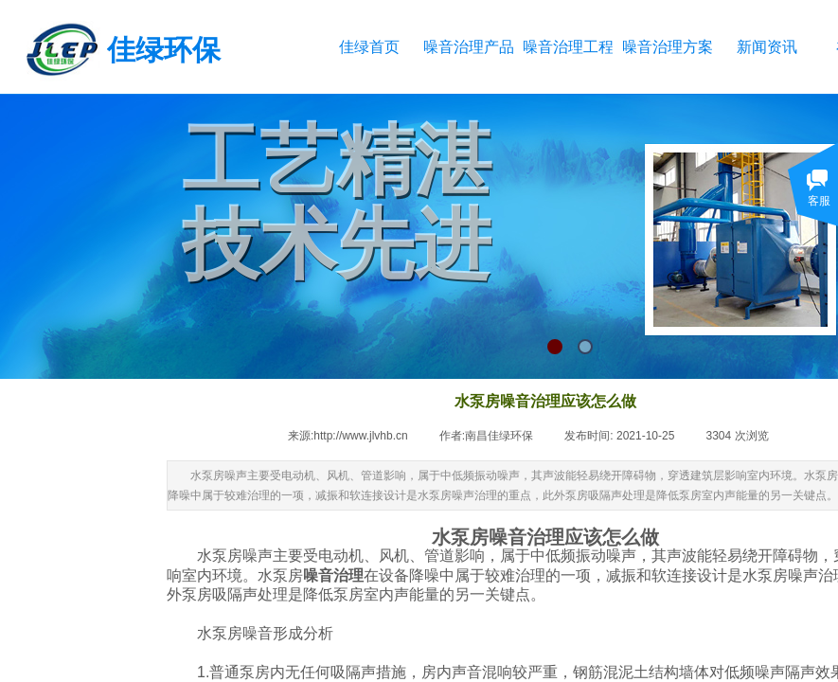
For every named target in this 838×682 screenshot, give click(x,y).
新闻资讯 (767, 47)
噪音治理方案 (667, 47)
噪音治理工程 (568, 47)
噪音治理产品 (468, 47)
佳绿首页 (369, 47)
